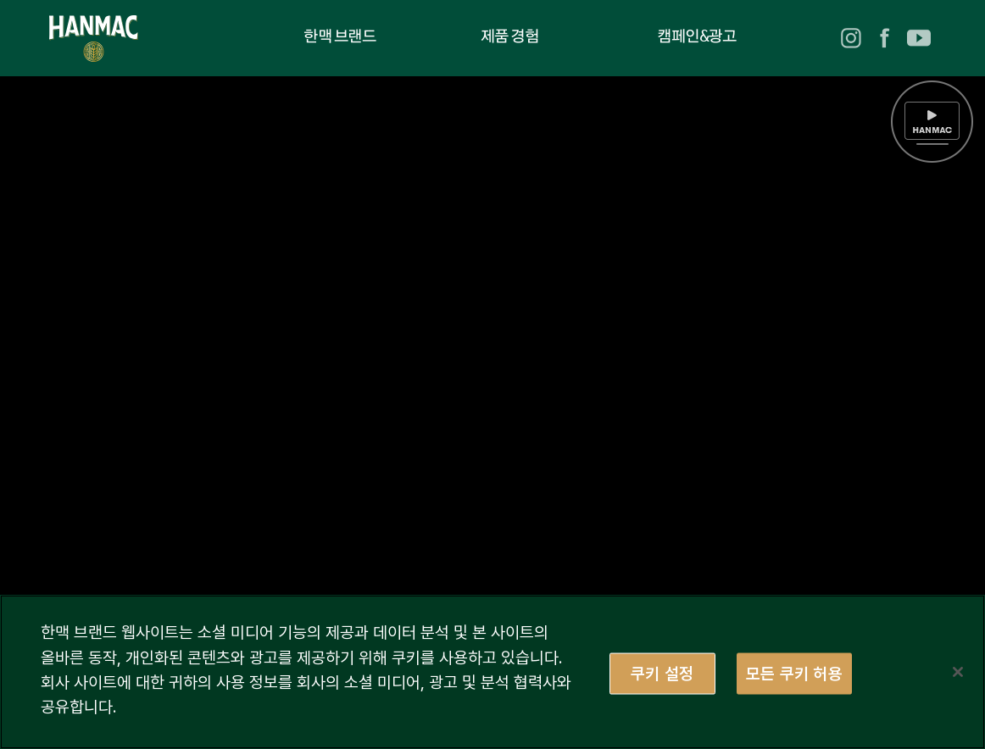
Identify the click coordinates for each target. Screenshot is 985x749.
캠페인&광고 (696, 37)
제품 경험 (510, 37)
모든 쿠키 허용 (794, 673)
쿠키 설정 (662, 673)
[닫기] (958, 672)
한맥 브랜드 (339, 37)
